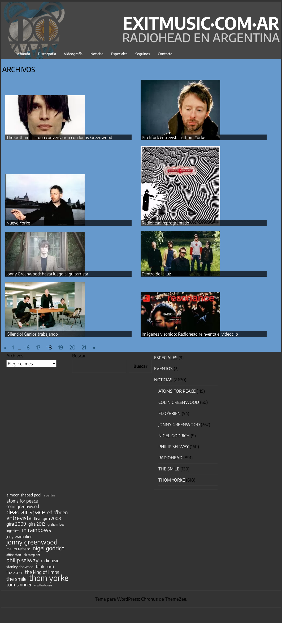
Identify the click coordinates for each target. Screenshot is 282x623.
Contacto (165, 53)
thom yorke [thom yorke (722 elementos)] (48, 577)
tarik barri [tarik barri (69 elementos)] (45, 566)
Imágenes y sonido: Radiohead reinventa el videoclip (190, 334)
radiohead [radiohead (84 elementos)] (50, 560)
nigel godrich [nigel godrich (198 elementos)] (48, 548)
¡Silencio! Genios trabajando (32, 334)
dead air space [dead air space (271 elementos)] (25, 511)
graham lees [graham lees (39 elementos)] (55, 524)
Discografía (47, 53)
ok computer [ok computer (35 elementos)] (32, 554)
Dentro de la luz (156, 273)
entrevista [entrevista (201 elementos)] (19, 518)
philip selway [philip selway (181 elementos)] (22, 560)
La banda (22, 53)
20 (72, 347)
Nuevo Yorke (18, 223)
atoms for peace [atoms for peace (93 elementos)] (22, 500)
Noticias (96, 53)
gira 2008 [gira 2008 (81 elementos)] (52, 518)
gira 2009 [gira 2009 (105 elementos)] (16, 523)
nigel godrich (174, 435)
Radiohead (170, 457)
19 (60, 347)
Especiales (119, 53)
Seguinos (142, 53)
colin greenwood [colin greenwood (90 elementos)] (22, 506)
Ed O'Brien (169, 413)
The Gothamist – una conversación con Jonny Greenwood (59, 137)
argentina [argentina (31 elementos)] (49, 495)
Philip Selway (173, 446)
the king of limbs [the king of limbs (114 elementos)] (42, 572)
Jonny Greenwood (179, 424)
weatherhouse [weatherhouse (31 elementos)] (43, 585)
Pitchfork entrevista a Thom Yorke (173, 137)
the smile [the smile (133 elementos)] (16, 578)
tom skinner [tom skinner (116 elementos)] (19, 584)
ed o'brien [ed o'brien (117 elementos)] (57, 512)
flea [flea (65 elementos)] (37, 518)
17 (38, 347)
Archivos (14, 355)
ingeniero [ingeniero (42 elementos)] (13, 531)
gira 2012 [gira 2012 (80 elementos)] (36, 524)
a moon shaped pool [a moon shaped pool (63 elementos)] (23, 494)
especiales (165, 357)
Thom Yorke (171, 480)
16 (27, 347)
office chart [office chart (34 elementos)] (13, 554)
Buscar (79, 355)
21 (84, 347)
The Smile (168, 468)
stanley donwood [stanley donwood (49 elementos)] (19, 566)
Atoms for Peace (177, 391)
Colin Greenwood (178, 402)
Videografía (73, 53)
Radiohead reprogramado (165, 223)
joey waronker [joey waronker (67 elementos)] (19, 536)
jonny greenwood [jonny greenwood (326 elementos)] (32, 541)
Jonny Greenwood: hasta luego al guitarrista (47, 273)
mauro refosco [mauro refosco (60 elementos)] (18, 548)
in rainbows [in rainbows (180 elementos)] (36, 530)
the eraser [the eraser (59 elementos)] (14, 572)
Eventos (163, 368)
